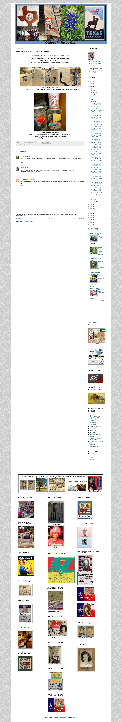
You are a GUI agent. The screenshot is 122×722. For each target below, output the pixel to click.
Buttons (92, 418)
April (92, 101)
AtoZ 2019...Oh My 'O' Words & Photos (96, 143)
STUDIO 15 (93, 428)
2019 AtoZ (22, 144)
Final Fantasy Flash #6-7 (100, 236)
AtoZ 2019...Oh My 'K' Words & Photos (96, 157)
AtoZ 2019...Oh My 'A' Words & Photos (96, 193)
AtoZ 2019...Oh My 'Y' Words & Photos (96, 107)
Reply (21, 162)
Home (50, 218)
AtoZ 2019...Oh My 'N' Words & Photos (96, 147)
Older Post (81, 218)
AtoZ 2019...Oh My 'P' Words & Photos (96, 140)
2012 (91, 217)
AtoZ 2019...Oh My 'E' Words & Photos (96, 179)
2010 (91, 222)
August (93, 92)
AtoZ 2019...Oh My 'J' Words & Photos (96, 161)
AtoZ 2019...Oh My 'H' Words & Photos (96, 168)
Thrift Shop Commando (96, 233)
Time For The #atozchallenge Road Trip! (101, 278)
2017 (91, 206)
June (92, 97)
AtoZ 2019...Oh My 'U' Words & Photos (96, 122)
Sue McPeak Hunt (95, 61)
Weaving (92, 444)
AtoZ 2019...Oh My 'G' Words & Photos (96, 172)
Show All (102, 300)
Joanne (22, 167)
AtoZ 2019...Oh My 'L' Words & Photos (96, 154)
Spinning (92, 432)
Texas (91, 436)
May (92, 99)
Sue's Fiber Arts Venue (95, 434)
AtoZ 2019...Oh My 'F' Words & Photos (96, 175)
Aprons (91, 415)
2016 (91, 208)
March (93, 197)
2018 (91, 204)
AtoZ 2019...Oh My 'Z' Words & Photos (96, 104)
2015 (91, 211)
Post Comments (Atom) (29, 221)
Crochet (92, 422)
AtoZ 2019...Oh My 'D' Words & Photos (96, 183)
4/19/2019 (33, 179)
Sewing (91, 430)
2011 (91, 220)
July (92, 94)
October (93, 90)
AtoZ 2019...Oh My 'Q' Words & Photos (96, 136)
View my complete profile (94, 63)
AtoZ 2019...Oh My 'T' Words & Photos (96, 125)
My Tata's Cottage (25, 179)
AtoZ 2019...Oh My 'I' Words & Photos (96, 165)
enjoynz (64, 717)
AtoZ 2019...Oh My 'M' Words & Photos (96, 150)
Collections (92, 420)
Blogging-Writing (94, 417)
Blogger (75, 717)
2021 (91, 84)
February (93, 199)
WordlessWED (93, 446)
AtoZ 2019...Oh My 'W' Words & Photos (96, 114)
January (93, 201)
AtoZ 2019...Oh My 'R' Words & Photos (96, 132)
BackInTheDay (93, 459)
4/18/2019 (27, 156)
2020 (91, 86)
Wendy (22, 156)
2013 (91, 215)
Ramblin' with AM (95, 246)
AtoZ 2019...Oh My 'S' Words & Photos (96, 129)
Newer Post (19, 218)
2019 (91, 88)
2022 (91, 81)
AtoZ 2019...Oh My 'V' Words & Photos (96, 118)
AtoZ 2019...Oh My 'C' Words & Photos (96, 186)
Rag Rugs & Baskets (95, 426)
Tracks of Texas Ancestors (96, 441)
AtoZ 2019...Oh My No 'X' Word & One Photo (97, 111)
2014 (91, 213)
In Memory (92, 424)
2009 (91, 224)
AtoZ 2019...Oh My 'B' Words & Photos (96, 190)
